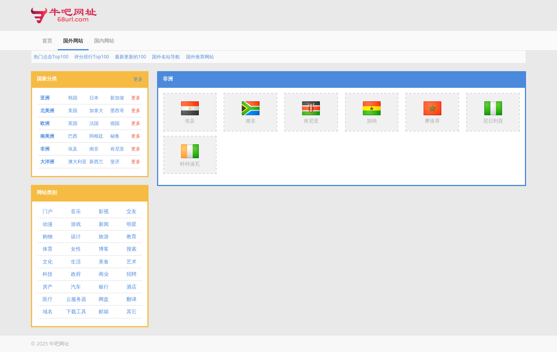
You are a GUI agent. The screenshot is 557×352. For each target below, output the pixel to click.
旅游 (104, 236)
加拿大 (96, 110)
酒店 (131, 286)
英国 (72, 123)
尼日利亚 (493, 111)
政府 (76, 273)
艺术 (131, 261)
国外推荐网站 (200, 56)
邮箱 (104, 311)
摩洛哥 (432, 111)
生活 (76, 261)
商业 (104, 273)
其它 (131, 311)
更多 (138, 79)
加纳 (372, 111)
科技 (48, 273)
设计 (76, 236)
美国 (72, 110)
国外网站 (73, 40)
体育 (48, 248)
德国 (115, 123)
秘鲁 (115, 136)
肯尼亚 (117, 148)
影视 (104, 211)
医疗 (48, 299)
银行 (104, 286)
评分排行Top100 (91, 56)
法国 (94, 123)
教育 (131, 236)
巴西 (72, 136)
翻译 (131, 299)
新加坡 (117, 97)
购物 (48, 236)
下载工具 (76, 311)
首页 (47, 40)
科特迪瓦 (190, 154)
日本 (94, 97)
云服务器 (76, 299)
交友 (131, 211)
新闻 (104, 223)
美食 (104, 261)
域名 (48, 311)
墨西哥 (117, 110)
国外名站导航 (166, 56)
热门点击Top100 (51, 56)
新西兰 (96, 161)
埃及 (72, 148)
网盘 (104, 299)
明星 (131, 223)
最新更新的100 (130, 56)
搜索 (131, 248)
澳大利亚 (77, 161)
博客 (104, 248)
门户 (48, 211)
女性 (76, 248)
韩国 (72, 97)
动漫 (48, 223)
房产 (48, 286)
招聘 (131, 273)
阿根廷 (96, 136)
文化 (48, 261)
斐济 (115, 161)
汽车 (76, 286)
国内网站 (104, 40)
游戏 (76, 223)
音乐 (76, 211)
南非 (94, 148)
